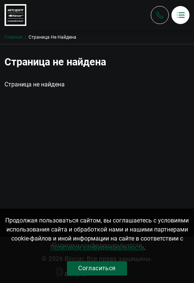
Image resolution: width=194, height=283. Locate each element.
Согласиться (96, 268)
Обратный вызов (160, 15)
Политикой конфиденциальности (97, 247)
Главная (14, 37)
